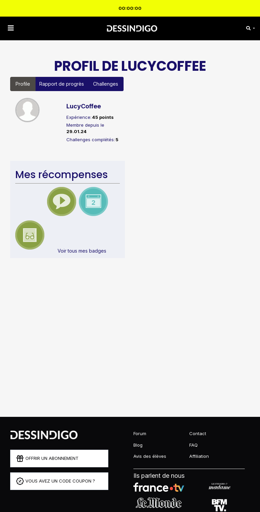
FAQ (193, 445)
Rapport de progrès (61, 84)
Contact (197, 433)
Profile (23, 84)
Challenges (105, 84)
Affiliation (199, 456)
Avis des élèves (149, 456)
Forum (139, 433)
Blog (138, 445)
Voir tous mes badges (82, 251)
